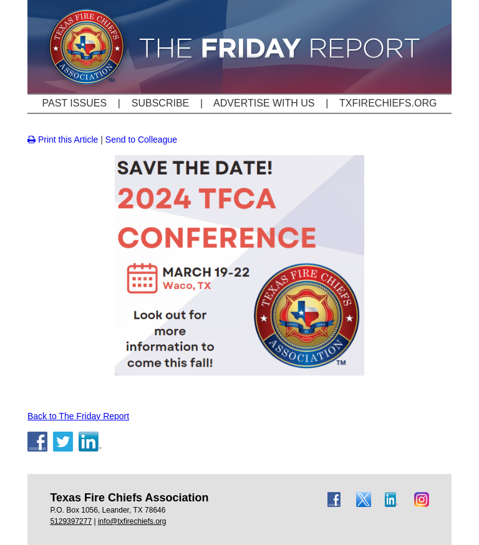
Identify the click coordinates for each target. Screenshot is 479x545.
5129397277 (71, 521)
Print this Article (62, 140)
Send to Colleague (141, 140)
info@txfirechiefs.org (132, 521)
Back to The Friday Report (78, 416)
